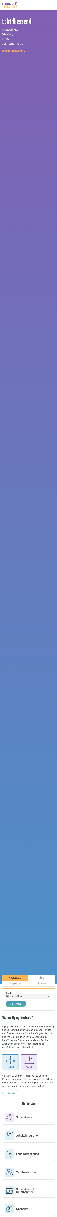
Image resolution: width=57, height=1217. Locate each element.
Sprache (9, 993)
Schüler (41, 977)
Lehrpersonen (15, 983)
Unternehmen (42, 983)
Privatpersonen (15, 977)
